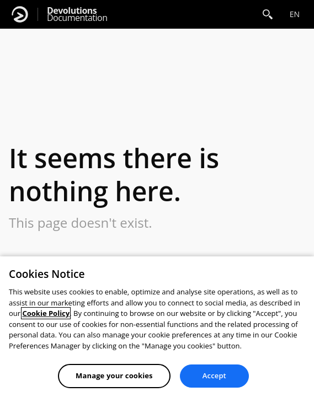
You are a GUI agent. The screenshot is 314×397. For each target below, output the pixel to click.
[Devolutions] (20, 14)
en (295, 14)
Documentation (77, 14)
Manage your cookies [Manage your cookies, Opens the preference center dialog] (114, 375)
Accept (214, 375)
